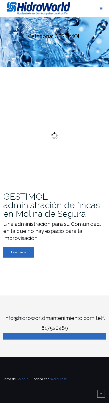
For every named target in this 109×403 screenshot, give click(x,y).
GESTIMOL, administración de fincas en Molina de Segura (51, 205)
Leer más (22, 253)
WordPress (58, 379)
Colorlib (22, 379)
